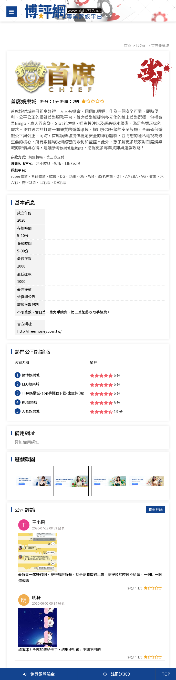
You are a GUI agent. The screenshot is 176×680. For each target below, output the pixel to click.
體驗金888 (135, 649)
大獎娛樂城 (31, 351)
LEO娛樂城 (30, 325)
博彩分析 (114, 649)
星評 (93, 303)
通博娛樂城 (31, 316)
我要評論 (155, 450)
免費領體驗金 (39, 674)
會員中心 (94, 649)
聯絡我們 (157, 649)
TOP (166, 674)
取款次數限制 (28, 260)
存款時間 (24, 220)
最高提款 (24, 252)
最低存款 (24, 236)
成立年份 (24, 212)
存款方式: (18, 157)
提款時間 (24, 228)
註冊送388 (116, 674)
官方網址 (24, 271)
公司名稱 (22, 303)
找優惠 (42, 649)
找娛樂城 (24, 649)
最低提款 (24, 244)
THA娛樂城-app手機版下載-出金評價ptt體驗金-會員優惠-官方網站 (54, 334)
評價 (57, 649)
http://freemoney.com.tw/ (70, 271)
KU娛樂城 (29, 343)
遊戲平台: (18, 170)
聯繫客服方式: (22, 163)
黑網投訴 (74, 649)
